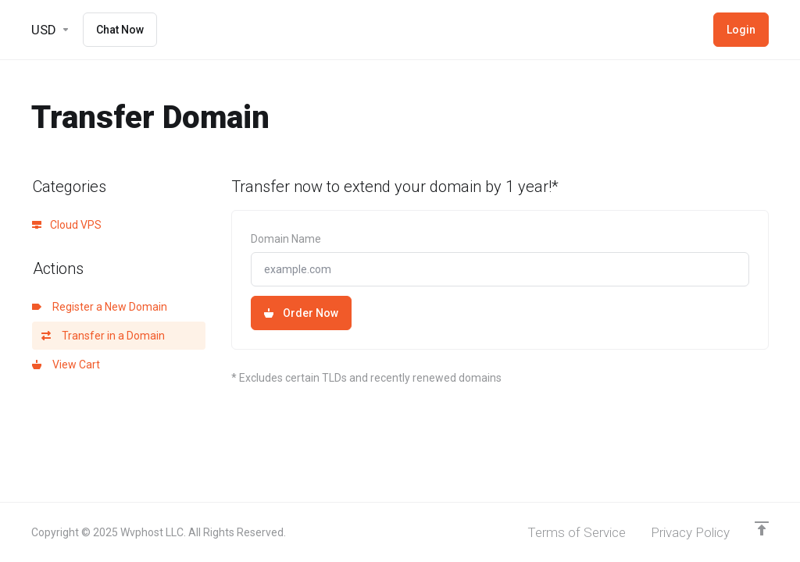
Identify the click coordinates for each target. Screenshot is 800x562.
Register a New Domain (99, 307)
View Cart (66, 364)
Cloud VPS (67, 225)
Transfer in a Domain (103, 335)
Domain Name (286, 239)
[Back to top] (761, 528)
